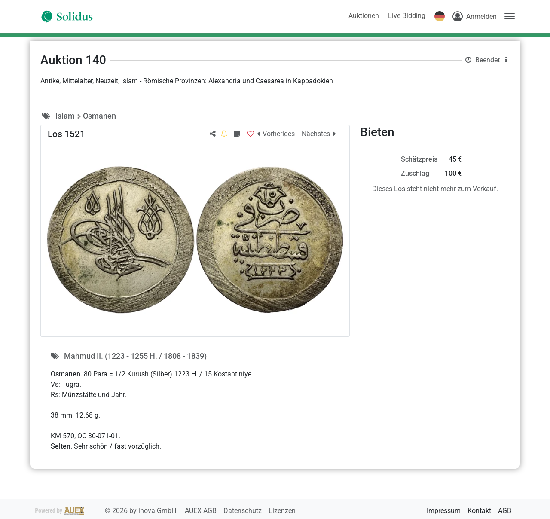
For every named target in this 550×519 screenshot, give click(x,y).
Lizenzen (282, 511)
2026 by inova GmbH (106, 511)
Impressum (444, 511)
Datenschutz (243, 511)
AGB (504, 511)
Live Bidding (406, 16)
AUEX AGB (201, 511)
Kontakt (479, 511)
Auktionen (363, 16)
